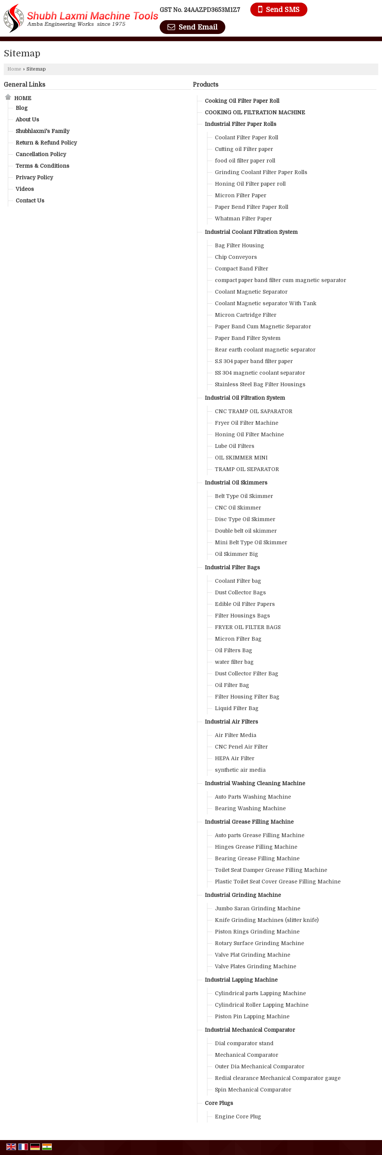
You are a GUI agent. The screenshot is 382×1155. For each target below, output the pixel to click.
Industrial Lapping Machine (241, 980)
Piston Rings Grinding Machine (257, 932)
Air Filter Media (235, 735)
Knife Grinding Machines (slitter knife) (267, 920)
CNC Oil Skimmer (238, 508)
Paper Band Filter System (248, 338)
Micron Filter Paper (240, 195)
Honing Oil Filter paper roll (250, 184)
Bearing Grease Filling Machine (257, 858)
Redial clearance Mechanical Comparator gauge (278, 1078)
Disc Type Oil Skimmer (245, 519)
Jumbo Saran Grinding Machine (257, 908)
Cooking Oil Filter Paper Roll (242, 101)
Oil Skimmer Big (236, 554)
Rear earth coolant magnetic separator (265, 350)
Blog (22, 108)
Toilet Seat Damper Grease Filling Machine (271, 870)
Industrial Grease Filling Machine (249, 822)
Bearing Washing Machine (250, 808)
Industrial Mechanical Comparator (250, 1030)
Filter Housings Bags (242, 616)
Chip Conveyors (236, 257)
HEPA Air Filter (234, 758)
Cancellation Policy (41, 154)
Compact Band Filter (241, 269)
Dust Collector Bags (240, 592)
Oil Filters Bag (233, 650)
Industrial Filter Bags (232, 567)
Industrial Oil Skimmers (236, 483)
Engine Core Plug (238, 1117)
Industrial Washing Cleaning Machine (255, 783)
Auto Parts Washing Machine (253, 797)
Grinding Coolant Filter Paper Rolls (261, 172)
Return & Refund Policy (46, 143)
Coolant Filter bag (238, 581)
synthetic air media (240, 770)
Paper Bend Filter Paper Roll (251, 207)
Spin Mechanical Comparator (253, 1090)
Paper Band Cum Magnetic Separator (263, 326)
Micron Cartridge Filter (245, 315)
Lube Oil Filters (234, 446)
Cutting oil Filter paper (244, 149)
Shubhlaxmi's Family (42, 131)
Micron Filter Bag (238, 639)
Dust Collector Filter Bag (246, 673)
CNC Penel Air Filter (241, 747)
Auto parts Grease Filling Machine (259, 835)
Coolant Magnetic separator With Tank (265, 303)
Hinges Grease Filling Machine (256, 847)
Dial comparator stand (244, 1043)
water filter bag (234, 662)
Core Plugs (219, 1103)
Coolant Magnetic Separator (251, 292)
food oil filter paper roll (245, 161)
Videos (25, 189)
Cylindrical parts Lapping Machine (260, 993)
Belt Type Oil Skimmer (244, 496)
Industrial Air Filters (231, 722)
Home (14, 69)
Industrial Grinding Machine (243, 895)
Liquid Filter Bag (237, 708)
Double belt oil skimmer (246, 531)
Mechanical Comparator (246, 1055)
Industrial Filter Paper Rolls (240, 124)
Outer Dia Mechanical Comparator (259, 1066)
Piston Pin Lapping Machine (252, 1016)
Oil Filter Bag (232, 685)
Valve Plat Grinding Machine (252, 955)
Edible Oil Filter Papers (245, 604)
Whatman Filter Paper (243, 219)
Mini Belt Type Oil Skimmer (251, 542)
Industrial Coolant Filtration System (251, 232)
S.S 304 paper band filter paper (254, 361)
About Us (27, 120)
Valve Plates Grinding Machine (255, 966)
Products (205, 84)
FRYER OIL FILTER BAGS (248, 627)
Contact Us (30, 201)
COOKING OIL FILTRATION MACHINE (255, 112)
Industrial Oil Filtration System (245, 398)
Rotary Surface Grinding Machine (259, 943)
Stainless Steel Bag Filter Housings (260, 384)
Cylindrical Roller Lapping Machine (262, 1005)
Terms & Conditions (42, 166)
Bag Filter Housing (239, 245)
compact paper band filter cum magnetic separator (280, 280)
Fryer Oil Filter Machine (246, 423)
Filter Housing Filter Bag (247, 697)
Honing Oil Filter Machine (249, 434)
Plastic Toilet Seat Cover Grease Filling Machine (278, 882)
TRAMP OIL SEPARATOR (247, 469)
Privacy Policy (34, 177)
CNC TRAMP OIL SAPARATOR (253, 411)
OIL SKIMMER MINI (241, 458)
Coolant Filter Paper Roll (246, 137)
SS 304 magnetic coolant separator (260, 373)
